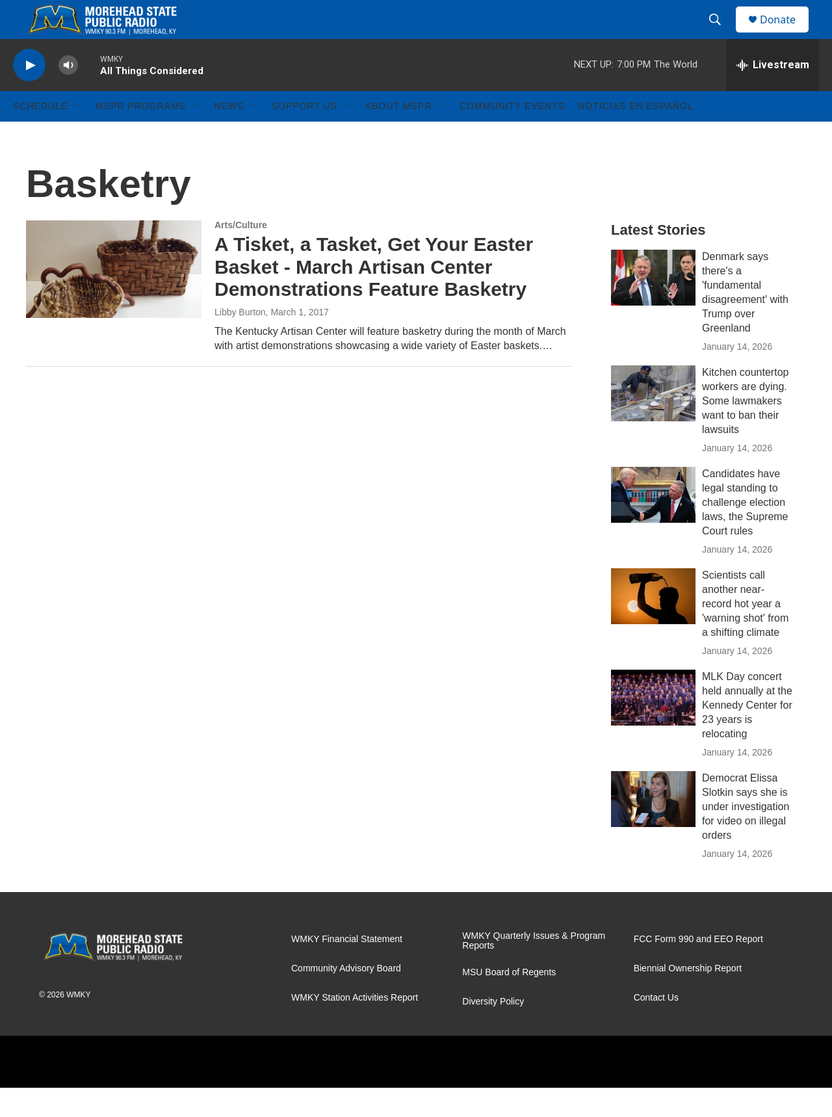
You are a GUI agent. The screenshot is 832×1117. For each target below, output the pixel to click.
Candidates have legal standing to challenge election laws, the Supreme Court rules (745, 531)
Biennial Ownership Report (688, 998)
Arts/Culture (240, 254)
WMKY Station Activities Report (354, 1027)
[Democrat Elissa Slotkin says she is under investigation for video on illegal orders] (653, 828)
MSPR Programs (141, 135)
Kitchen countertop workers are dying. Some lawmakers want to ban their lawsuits (745, 430)
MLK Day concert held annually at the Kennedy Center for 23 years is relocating (747, 734)
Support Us (304, 135)
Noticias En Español (635, 135)
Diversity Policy (493, 1031)
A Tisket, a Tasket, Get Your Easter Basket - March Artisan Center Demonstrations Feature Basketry (373, 296)
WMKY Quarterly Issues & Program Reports (533, 970)
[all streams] (773, 94)
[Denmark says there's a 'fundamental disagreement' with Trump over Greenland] (653, 307)
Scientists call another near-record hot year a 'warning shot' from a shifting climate (745, 633)
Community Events (512, 135)
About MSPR (398, 135)
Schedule (40, 135)
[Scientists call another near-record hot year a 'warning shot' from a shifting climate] (653, 625)
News (229, 135)
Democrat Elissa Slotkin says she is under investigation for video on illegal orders (745, 836)
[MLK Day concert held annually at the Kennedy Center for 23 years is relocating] (653, 727)
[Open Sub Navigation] (77, 135)
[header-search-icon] (720, 34)
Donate (786, 34)
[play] (29, 94)
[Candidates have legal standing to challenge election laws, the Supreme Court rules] (653, 524)
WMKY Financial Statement (346, 968)
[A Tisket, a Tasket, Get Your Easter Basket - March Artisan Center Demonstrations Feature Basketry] (114, 298)
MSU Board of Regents (509, 1001)
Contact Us (656, 1027)
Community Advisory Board (346, 998)
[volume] (68, 94)
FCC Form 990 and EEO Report (698, 968)
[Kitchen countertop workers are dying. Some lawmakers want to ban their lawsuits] (653, 423)
